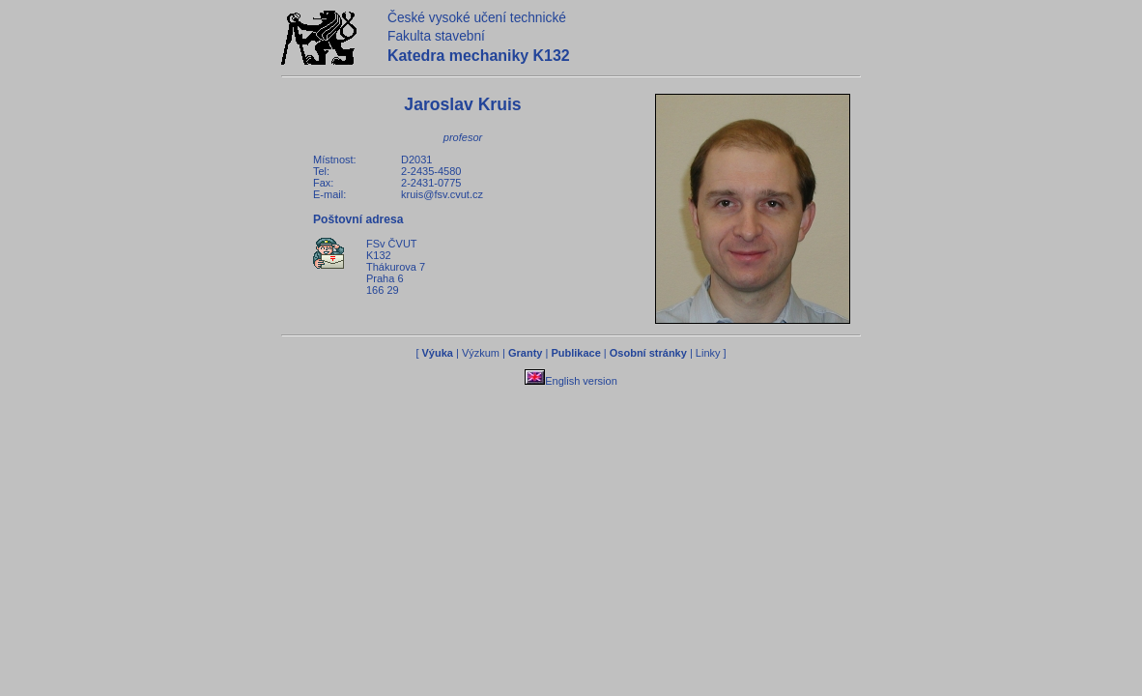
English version (571, 381)
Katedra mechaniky (478, 55)
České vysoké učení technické (476, 18)
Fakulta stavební (436, 36)
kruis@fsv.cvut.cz (442, 194)
